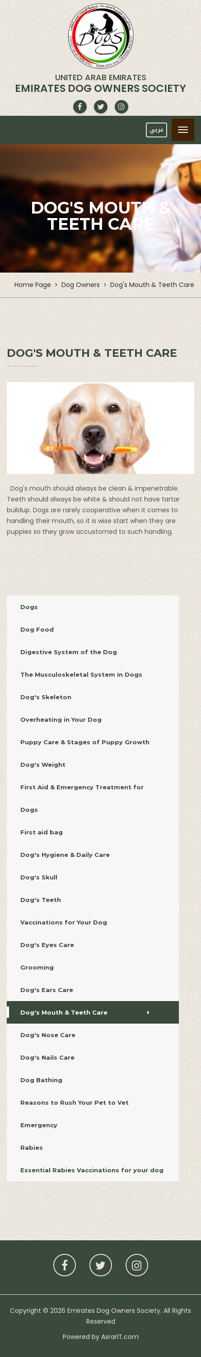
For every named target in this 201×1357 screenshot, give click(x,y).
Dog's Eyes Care (88, 944)
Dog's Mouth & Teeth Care (85, 1012)
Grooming (87, 967)
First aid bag (94, 832)
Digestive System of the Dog (92, 652)
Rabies (94, 1147)
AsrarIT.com (120, 1336)
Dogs (95, 606)
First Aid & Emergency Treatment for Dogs (95, 798)
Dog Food (94, 629)
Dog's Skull (91, 877)
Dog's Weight (87, 764)
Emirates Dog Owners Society (113, 1310)
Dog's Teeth (90, 899)
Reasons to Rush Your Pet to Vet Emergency (95, 1114)
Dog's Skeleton (90, 697)
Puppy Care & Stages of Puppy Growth (88, 742)
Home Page (32, 284)
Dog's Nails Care (82, 1057)
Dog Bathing (81, 1080)
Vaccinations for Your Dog (89, 922)
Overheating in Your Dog (89, 719)
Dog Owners (80, 284)
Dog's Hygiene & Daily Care (92, 854)
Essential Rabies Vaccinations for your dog (95, 1173)
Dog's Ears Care (86, 989)
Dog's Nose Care (83, 1034)
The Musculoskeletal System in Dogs (91, 674)
